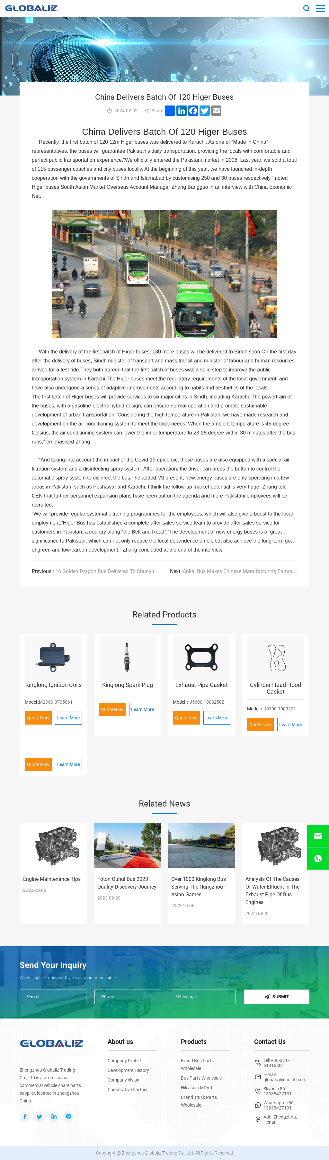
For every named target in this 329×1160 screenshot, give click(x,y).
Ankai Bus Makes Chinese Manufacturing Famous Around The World (234, 571)
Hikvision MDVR (196, 1087)
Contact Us (270, 1042)
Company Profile (124, 1060)
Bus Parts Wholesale (201, 1078)
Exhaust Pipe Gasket (201, 684)
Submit (276, 997)
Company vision (123, 1079)
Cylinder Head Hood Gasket (275, 688)
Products (194, 1042)
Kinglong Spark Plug (127, 684)
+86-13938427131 (277, 1091)
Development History (128, 1070)
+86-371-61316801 (276, 1063)
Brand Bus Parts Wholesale (197, 1064)
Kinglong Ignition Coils (53, 684)
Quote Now (38, 717)
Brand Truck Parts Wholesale (199, 1101)
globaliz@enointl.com (285, 1079)
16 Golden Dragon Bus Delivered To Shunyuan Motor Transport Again (95, 571)
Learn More (68, 717)
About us (120, 1042)
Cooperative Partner (128, 1089)
